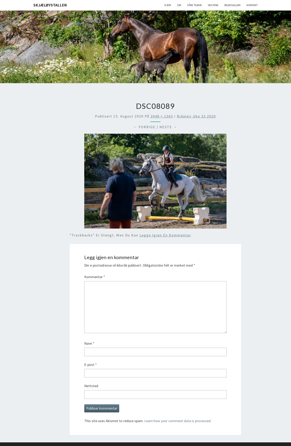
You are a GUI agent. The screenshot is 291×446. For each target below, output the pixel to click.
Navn (89, 343)
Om (179, 5)
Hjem (167, 5)
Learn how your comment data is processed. (177, 420)
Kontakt (252, 5)
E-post (90, 364)
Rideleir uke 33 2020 (196, 116)
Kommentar (94, 276)
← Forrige (144, 127)
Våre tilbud (194, 5)
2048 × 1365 (162, 116)
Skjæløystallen (50, 4)
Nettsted (91, 385)
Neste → (168, 127)
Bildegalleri (232, 5)
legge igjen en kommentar (165, 235)
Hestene (213, 5)
